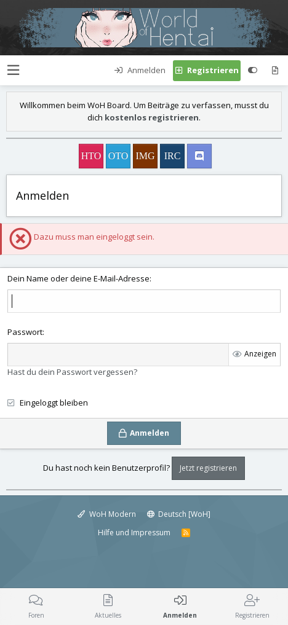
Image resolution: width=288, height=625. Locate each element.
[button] (13, 70)
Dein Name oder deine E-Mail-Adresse (78, 278)
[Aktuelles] (275, 70)
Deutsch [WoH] (179, 514)
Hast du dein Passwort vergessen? (72, 371)
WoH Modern (107, 514)
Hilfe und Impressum (134, 532)
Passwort (24, 331)
